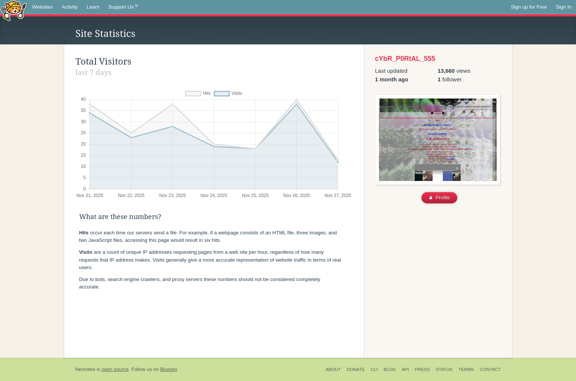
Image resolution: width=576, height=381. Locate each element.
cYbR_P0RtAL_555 (405, 58)
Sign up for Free (529, 7)
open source (115, 369)
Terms (466, 369)
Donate (356, 369)
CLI (374, 369)
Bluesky (168, 369)
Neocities (85, 369)
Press (422, 369)
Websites (42, 7)
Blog (389, 369)
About (333, 369)
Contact (490, 369)
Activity (70, 7)
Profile (439, 197)
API (405, 369)
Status (444, 369)
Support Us (123, 7)
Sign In (564, 7)
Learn (93, 7)
